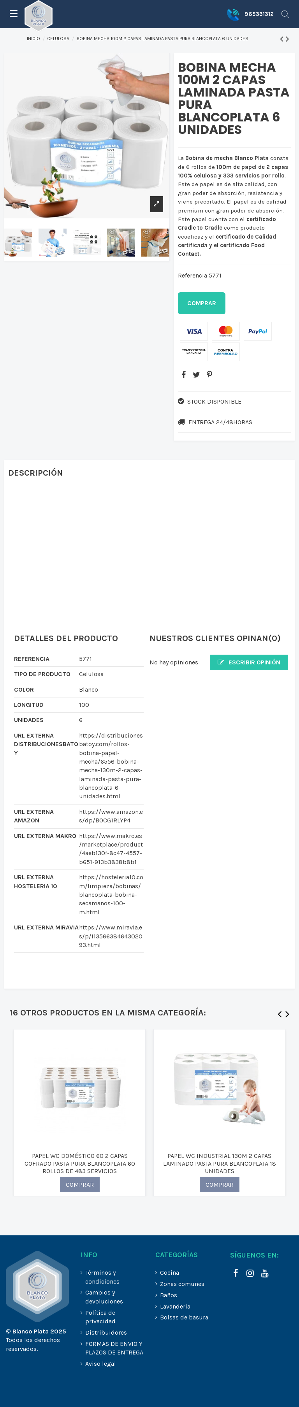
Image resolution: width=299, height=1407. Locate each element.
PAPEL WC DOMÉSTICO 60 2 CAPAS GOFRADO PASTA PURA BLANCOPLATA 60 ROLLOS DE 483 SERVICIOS (80, 1163)
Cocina (169, 1272)
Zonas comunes (182, 1284)
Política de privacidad (100, 1317)
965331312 (259, 14)
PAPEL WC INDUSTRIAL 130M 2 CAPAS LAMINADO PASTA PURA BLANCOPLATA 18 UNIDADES (219, 1163)
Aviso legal (100, 1363)
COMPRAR (80, 1184)
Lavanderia (175, 1306)
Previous (279, 1016)
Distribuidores (106, 1332)
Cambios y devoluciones (104, 1297)
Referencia (192, 275)
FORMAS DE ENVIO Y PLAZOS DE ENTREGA (114, 1348)
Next (287, 1016)
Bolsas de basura (184, 1317)
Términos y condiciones (102, 1277)
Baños (168, 1295)
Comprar (201, 303)
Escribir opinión (249, 662)
